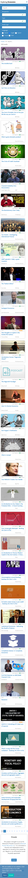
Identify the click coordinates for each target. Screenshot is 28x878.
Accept (11, 875)
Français (6, 35)
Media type (5, 24)
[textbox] (14, 27)
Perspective (5, 11)
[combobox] (14, 27)
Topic (3, 18)
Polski (12, 35)
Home (3, 41)
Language (5, 30)
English (13, 32)
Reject (5, 875)
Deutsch (6, 32)
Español (19, 32)
